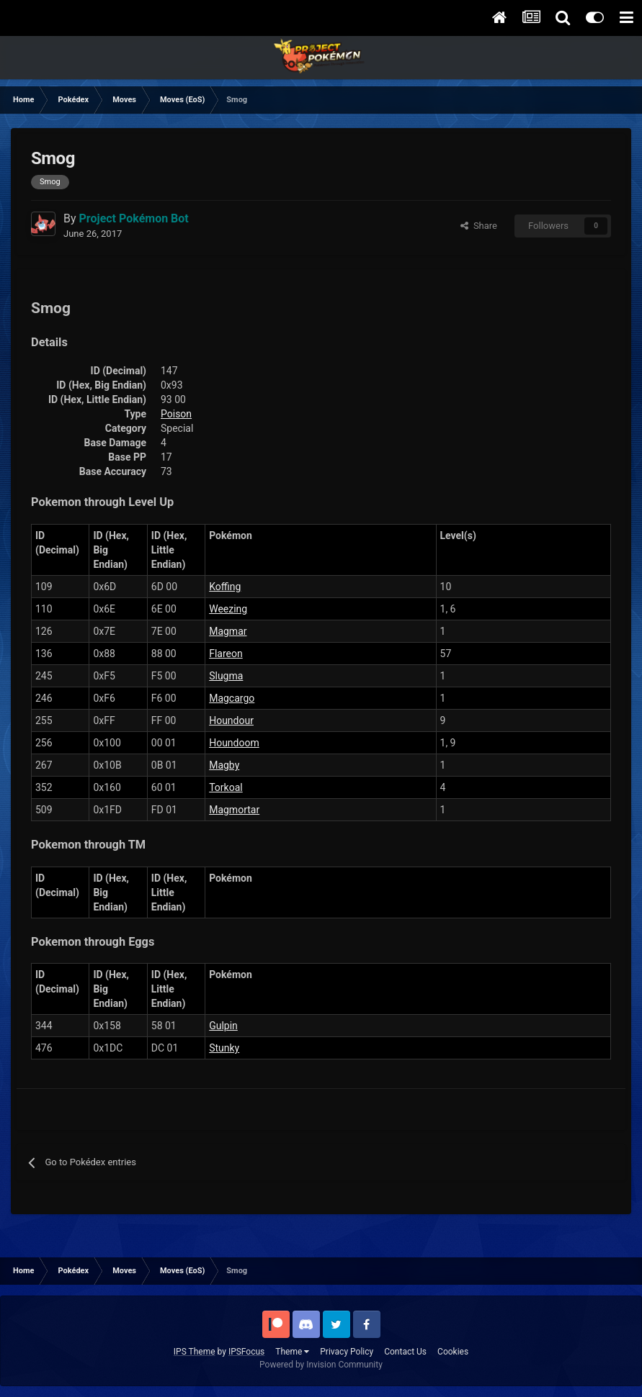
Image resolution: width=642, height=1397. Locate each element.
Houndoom (234, 743)
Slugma (226, 676)
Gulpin (223, 1025)
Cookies (452, 1352)
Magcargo (231, 698)
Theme (292, 1352)
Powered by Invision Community (321, 1365)
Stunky (224, 1048)
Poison (176, 414)
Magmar (227, 631)
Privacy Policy (346, 1352)
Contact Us (405, 1352)
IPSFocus (246, 1352)
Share (478, 225)
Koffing (225, 586)
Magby (224, 765)
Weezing (228, 609)
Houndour (231, 720)
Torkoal (226, 787)
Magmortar (234, 809)
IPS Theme (194, 1352)
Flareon (226, 653)
